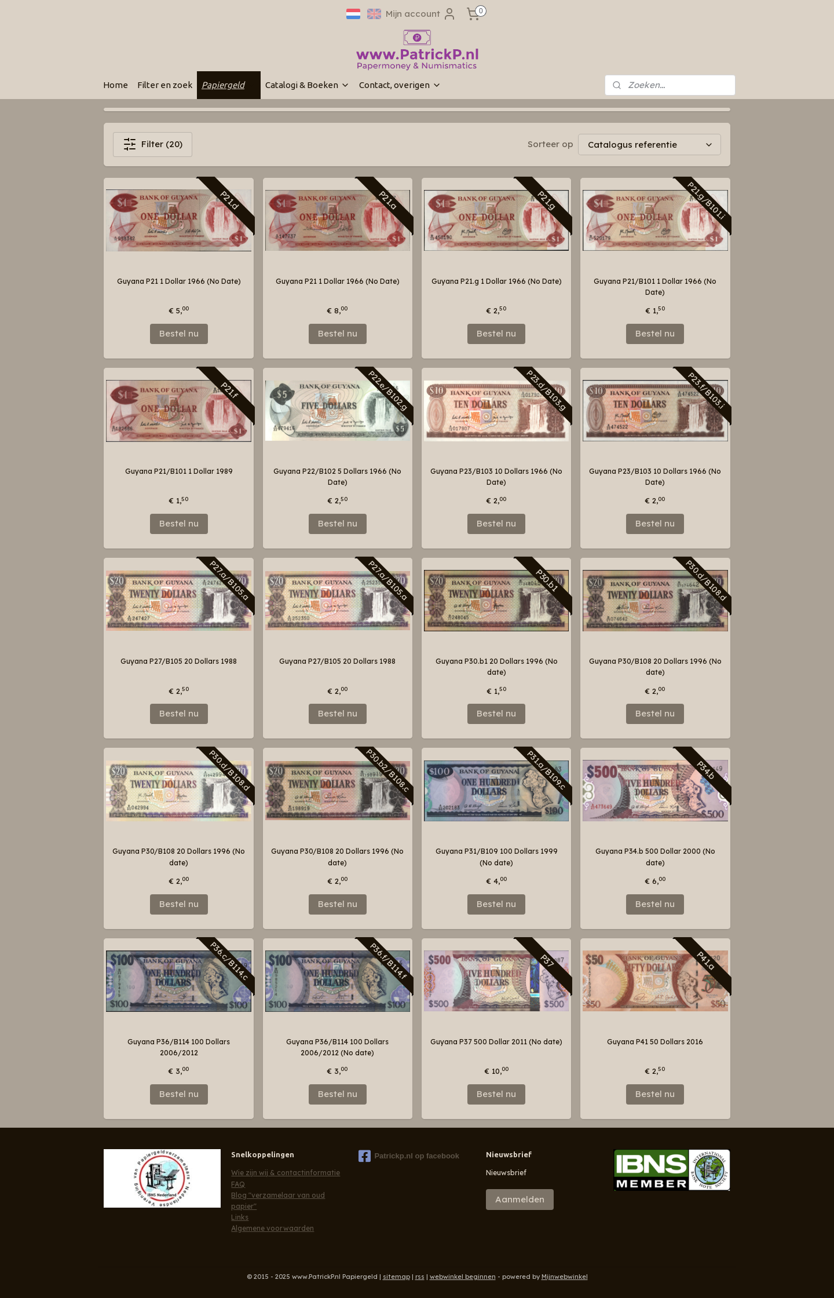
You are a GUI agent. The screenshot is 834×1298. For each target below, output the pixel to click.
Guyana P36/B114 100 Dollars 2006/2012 (178, 1047)
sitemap (396, 1277)
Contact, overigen (400, 85)
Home (115, 85)
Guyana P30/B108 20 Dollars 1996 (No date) (655, 667)
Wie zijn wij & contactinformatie (285, 1172)
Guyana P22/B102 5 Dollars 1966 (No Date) (337, 477)
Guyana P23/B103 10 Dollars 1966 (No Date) (496, 477)
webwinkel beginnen (463, 1277)
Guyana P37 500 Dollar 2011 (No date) (496, 1041)
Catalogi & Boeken (307, 85)
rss (420, 1277)
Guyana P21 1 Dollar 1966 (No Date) (179, 281)
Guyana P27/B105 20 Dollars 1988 (178, 661)
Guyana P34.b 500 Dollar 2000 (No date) (655, 856)
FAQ (238, 1184)
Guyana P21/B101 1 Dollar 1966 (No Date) (655, 287)
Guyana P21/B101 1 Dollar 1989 (179, 471)
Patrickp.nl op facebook (409, 1156)
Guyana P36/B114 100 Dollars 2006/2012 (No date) (337, 1047)
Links (239, 1217)
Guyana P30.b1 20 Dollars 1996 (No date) (497, 667)
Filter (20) (152, 144)
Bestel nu (179, 333)
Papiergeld (229, 85)
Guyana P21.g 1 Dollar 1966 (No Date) (496, 281)
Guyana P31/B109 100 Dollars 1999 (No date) (497, 856)
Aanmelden (519, 1199)
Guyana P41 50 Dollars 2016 (655, 1041)
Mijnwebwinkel (565, 1277)
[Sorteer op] (649, 144)
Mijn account (421, 14)
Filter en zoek (164, 85)
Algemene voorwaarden (272, 1228)
